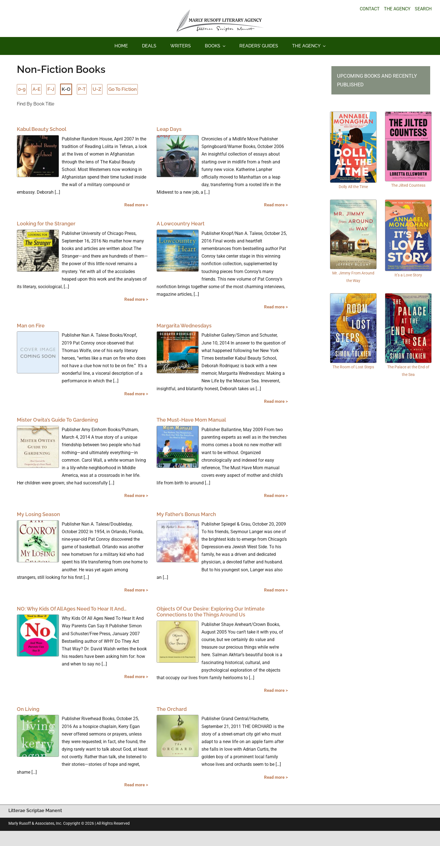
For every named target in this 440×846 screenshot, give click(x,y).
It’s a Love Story (408, 275)
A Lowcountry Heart (181, 223)
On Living (28, 709)
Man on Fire (31, 326)
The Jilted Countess (408, 185)
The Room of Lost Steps (353, 367)
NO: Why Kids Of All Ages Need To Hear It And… (72, 609)
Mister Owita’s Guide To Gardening (57, 420)
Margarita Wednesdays (184, 326)
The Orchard (172, 709)
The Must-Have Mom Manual (191, 420)
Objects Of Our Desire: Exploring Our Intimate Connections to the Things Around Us (211, 612)
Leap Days (169, 129)
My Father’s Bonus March (186, 514)
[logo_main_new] (220, 11)
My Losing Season (38, 514)
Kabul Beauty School (41, 129)
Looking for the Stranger (46, 223)
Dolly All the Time (353, 186)
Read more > (136, 204)
